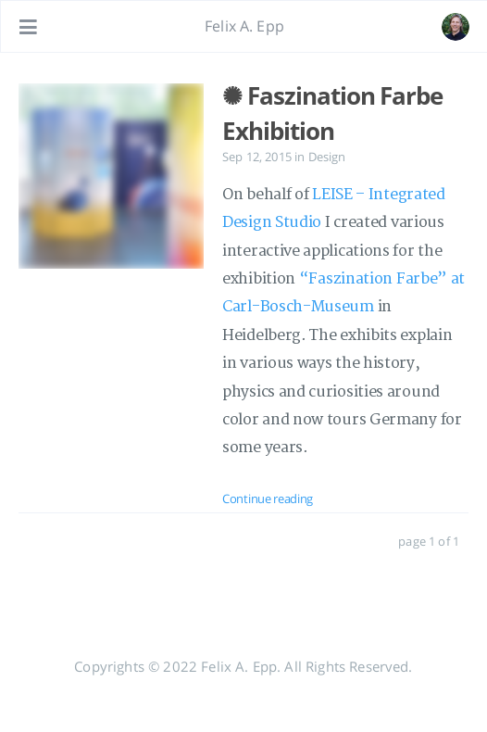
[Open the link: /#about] (455, 27)
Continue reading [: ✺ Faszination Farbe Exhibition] (267, 498)
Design (327, 156)
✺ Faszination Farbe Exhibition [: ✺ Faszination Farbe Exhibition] (332, 113)
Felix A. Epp (244, 26)
